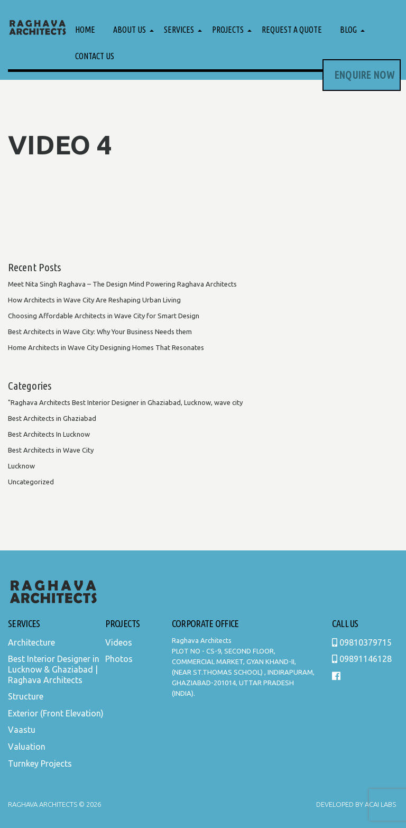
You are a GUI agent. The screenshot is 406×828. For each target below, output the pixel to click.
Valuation (26, 746)
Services (179, 29)
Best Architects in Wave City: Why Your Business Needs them (100, 331)
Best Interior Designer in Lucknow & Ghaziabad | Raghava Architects (53, 669)
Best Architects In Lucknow (49, 434)
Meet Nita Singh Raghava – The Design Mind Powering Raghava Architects (122, 284)
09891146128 (362, 659)
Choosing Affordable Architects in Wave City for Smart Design (103, 315)
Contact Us (94, 56)
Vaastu (21, 729)
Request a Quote (292, 29)
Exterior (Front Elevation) (56, 713)
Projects (228, 29)
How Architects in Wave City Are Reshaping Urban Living (94, 299)
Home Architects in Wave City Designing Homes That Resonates (106, 347)
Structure (25, 696)
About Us (129, 29)
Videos (118, 642)
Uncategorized (31, 481)
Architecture (31, 642)
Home (85, 29)
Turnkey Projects (40, 763)
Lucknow (21, 466)
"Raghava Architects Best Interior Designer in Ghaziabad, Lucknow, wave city (125, 402)
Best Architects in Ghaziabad (52, 418)
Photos (119, 659)
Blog (348, 29)
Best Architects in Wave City (51, 450)
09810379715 (362, 642)
